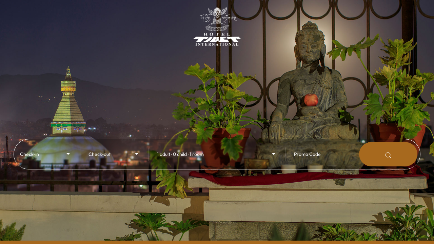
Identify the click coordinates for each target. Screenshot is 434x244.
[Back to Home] (217, 23)
